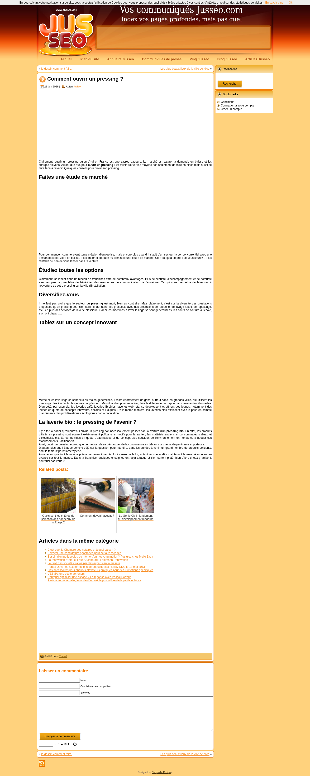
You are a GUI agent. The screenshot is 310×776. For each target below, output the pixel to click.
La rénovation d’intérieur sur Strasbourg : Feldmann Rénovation (88, 560)
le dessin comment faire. (56, 68)
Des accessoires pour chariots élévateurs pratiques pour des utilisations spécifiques (100, 570)
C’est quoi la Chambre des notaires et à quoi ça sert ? (82, 549)
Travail (63, 656)
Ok (290, 2)
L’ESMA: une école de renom (66, 573)
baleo (77, 86)
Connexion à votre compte (237, 105)
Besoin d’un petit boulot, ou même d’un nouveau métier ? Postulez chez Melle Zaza (100, 556)
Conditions (227, 102)
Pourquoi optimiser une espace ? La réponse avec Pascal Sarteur (89, 577)
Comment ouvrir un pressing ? (85, 79)
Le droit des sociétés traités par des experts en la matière (84, 563)
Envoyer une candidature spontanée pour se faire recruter (84, 553)
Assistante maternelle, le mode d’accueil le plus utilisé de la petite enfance (94, 580)
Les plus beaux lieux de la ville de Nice (184, 68)
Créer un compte (231, 109)
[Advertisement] (183, 37)
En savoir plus (274, 2)
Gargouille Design (161, 772)
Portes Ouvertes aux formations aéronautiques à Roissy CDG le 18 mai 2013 (96, 567)
